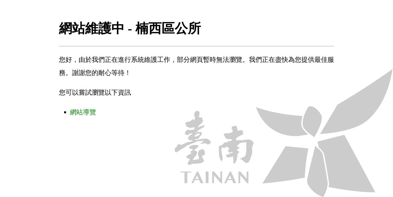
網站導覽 (83, 112)
